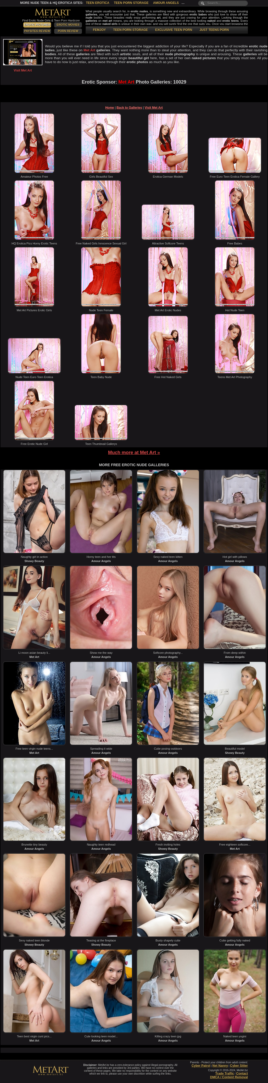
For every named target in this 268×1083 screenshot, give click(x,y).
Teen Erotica (97, 3)
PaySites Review (37, 30)
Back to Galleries (129, 108)
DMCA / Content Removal (229, 1077)
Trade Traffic (224, 1073)
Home (109, 108)
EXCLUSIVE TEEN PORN (173, 30)
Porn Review (68, 30)
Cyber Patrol (201, 1066)
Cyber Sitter (239, 1066)
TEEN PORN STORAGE (130, 30)
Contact (242, 1073)
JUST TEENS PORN (214, 30)
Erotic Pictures (37, 24)
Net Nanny (220, 1066)
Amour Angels (166, 3)
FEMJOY (99, 30)
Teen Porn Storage (131, 3)
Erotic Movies (68, 24)
